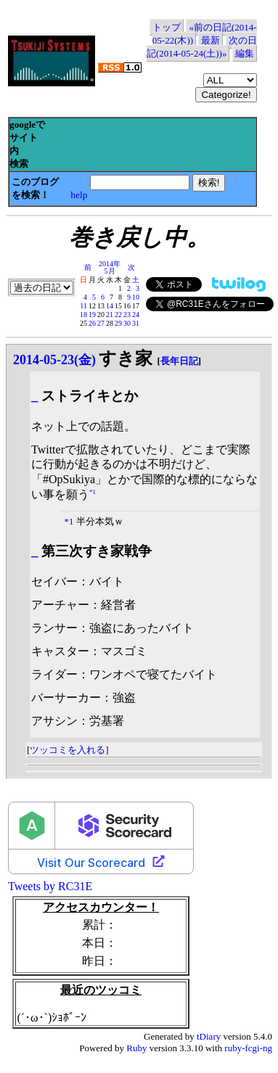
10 (135, 297)
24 (135, 314)
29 (118, 323)
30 (127, 323)
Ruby (136, 1048)
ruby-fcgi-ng (248, 1048)
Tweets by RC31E (50, 886)
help (78, 194)
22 (118, 314)
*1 (92, 492)
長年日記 (179, 360)
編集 (244, 53)
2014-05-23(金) (54, 360)
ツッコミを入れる (67, 749)
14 (109, 306)
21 (109, 314)
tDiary (209, 1036)
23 (127, 314)
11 (83, 306)
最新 (210, 40)
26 (92, 323)
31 (135, 323)
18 (83, 314)
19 (92, 314)
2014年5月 (109, 267)
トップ (166, 27)
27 (101, 323)
